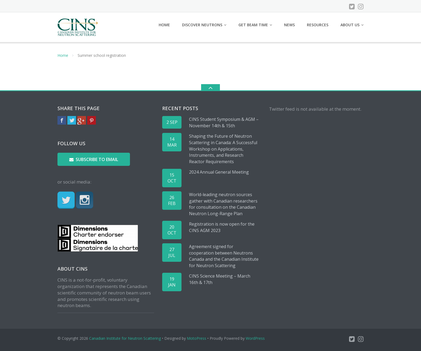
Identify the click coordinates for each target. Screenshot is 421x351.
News (289, 24)
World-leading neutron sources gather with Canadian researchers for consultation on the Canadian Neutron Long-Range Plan (223, 204)
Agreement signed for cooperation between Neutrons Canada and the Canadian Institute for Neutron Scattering (224, 256)
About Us (350, 24)
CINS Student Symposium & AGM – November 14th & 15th (224, 122)
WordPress (255, 338)
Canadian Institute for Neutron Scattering (125, 338)
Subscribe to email (93, 159)
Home (164, 24)
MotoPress (196, 338)
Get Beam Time (253, 24)
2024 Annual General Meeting (219, 172)
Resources (317, 24)
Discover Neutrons (202, 24)
